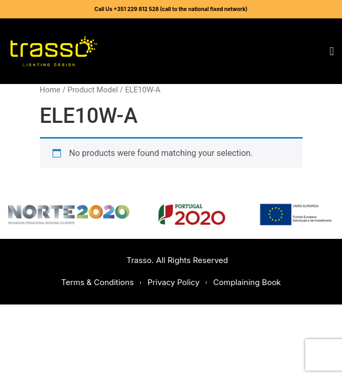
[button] (332, 51)
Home (50, 89)
